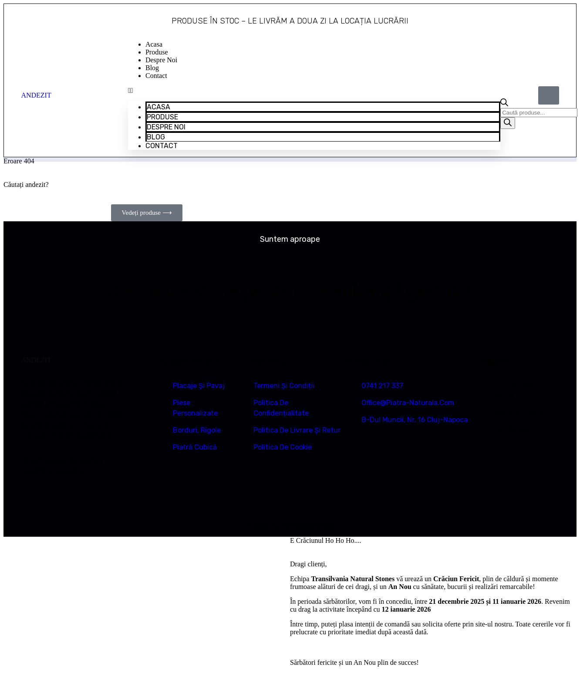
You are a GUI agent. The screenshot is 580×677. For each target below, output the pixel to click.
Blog (152, 67)
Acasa (153, 44)
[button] (314, 91)
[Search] (507, 123)
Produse (156, 52)
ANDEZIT (36, 95)
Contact (156, 75)
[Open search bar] (504, 104)
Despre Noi (161, 60)
